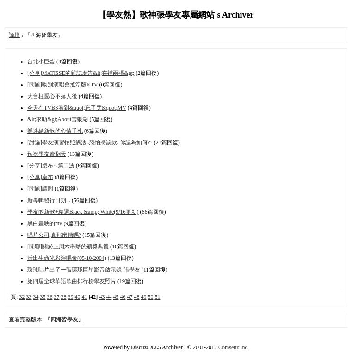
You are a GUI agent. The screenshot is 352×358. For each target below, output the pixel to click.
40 (77, 297)
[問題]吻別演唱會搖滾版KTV (62, 84)
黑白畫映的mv (44, 223)
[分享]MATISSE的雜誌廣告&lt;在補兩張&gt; (80, 73)
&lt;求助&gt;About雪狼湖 (57, 119)
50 (150, 297)
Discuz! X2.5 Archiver (157, 347)
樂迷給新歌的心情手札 (55, 131)
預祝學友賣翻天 (46, 154)
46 (122, 297)
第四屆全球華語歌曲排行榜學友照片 (71, 281)
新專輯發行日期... (48, 200)
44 (108, 297)
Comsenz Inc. (233, 347)
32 (22, 297)
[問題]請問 (40, 188)
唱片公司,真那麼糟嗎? (54, 235)
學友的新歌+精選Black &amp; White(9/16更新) (83, 212)
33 (28, 297)
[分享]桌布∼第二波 (50, 165)
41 (84, 297)
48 (136, 297)
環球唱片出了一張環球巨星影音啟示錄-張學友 (83, 269)
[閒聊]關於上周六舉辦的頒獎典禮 (68, 246)
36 (49, 297)
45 (115, 297)
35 (42, 297)
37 (56, 297)
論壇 (14, 35)
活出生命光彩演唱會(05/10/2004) (66, 258)
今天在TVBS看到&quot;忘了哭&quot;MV (76, 108)
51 (157, 297)
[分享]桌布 (40, 177)
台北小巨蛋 (41, 61)
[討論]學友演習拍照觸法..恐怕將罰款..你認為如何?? (90, 142)
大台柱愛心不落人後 (52, 96)
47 (129, 297)
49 (143, 297)
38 (63, 297)
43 (102, 297)
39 (70, 297)
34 (35, 297)
